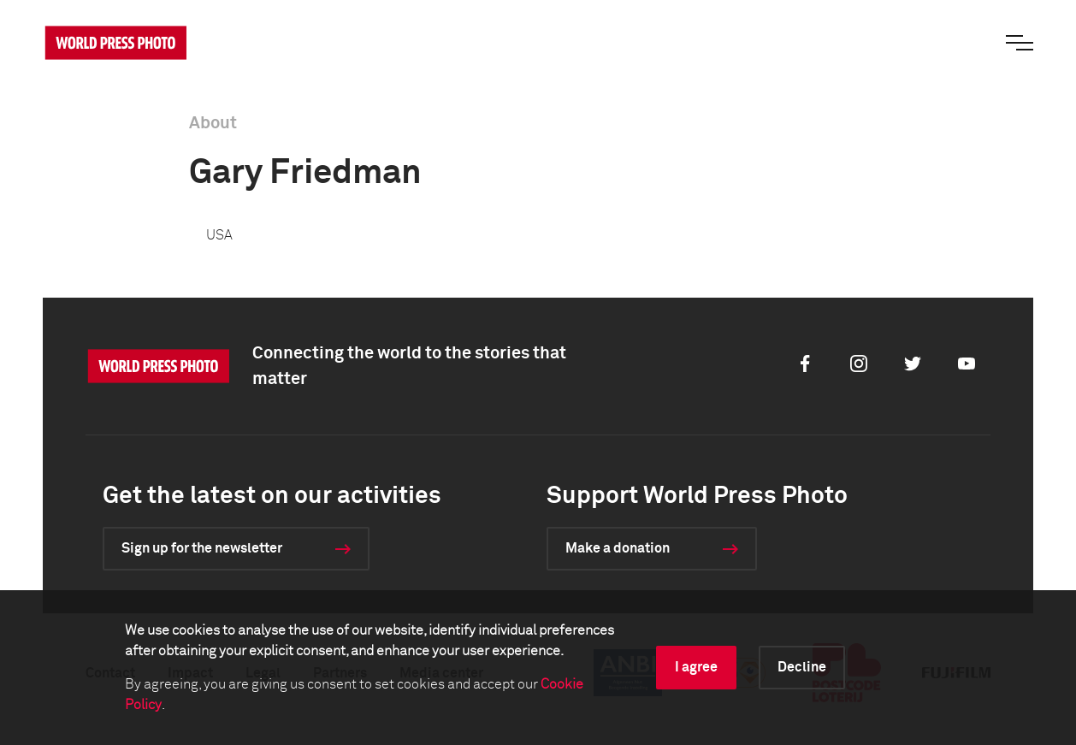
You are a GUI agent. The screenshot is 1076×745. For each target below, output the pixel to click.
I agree (696, 667)
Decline (801, 667)
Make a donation (617, 548)
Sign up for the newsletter (201, 548)
